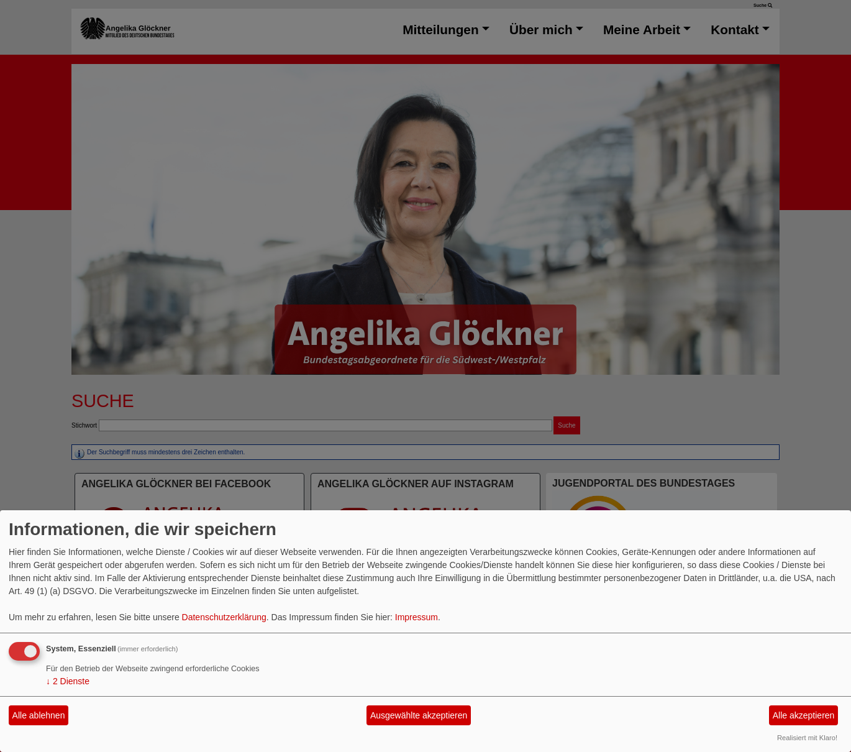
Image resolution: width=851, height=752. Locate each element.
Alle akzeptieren (804, 715)
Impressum (416, 617)
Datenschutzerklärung (224, 617)
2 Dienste (67, 681)
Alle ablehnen (38, 715)
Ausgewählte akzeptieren (418, 715)
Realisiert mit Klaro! (807, 737)
